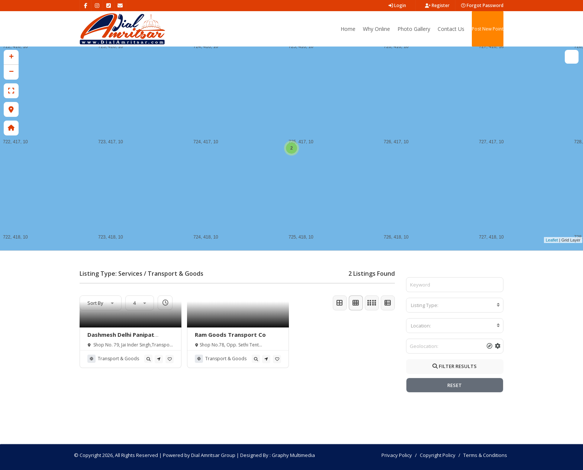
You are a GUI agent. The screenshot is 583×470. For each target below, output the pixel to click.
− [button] (11, 72)
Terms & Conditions (485, 455)
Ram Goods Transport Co (230, 334)
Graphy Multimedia (293, 455)
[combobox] (455, 305)
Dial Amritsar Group (213, 455)
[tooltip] (148, 359)
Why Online (376, 28)
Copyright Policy (437, 455)
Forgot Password (482, 5)
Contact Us (451, 28)
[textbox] (454, 305)
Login (397, 5)
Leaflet (552, 240)
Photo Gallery (413, 28)
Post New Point (487, 29)
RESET (454, 385)
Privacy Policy (396, 455)
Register (437, 5)
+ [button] (11, 57)
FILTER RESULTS (454, 366)
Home (348, 28)
